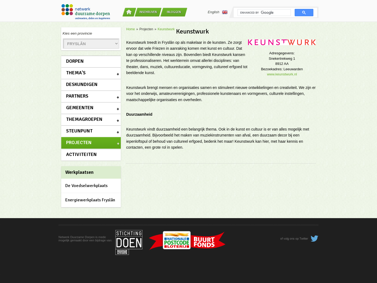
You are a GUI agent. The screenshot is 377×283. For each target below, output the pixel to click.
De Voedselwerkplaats (86, 185)
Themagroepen (84, 119)
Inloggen (174, 12)
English (217, 12)
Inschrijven (148, 12)
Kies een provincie (77, 33)
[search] (263, 13)
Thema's (76, 73)
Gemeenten (79, 108)
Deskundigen (82, 84)
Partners (77, 96)
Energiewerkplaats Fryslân (90, 200)
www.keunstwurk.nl (282, 74)
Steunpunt (79, 131)
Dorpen (75, 61)
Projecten (79, 142)
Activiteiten (81, 154)
